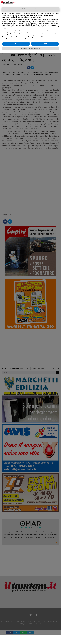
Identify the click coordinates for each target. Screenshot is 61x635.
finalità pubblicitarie (26, 25)
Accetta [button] (45, 44)
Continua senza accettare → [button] (30, 9)
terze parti (30, 19)
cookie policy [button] (36, 17)
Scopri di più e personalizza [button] (30, 48)
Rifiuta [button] (16, 44)
